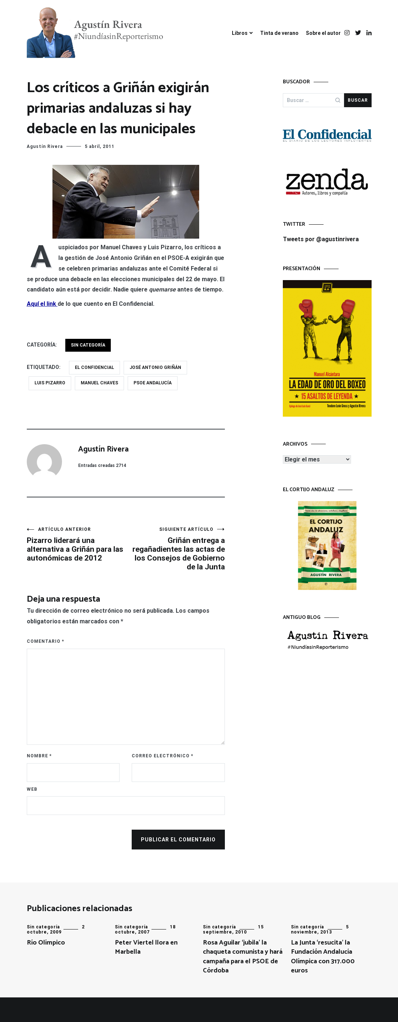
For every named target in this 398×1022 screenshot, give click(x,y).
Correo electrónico (162, 755)
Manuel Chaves (99, 382)
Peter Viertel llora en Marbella (146, 947)
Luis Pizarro (49, 382)
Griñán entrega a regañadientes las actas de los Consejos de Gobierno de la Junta (175, 549)
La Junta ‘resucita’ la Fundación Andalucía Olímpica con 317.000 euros (323, 956)
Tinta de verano (279, 33)
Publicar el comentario (178, 839)
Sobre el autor (323, 33)
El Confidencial (94, 367)
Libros (240, 33)
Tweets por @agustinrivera (321, 239)
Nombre (39, 755)
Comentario (45, 641)
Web (32, 789)
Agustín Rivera (45, 146)
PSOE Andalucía (153, 382)
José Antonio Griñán (155, 367)
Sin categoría (88, 345)
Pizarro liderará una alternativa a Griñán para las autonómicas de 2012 (76, 544)
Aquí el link (42, 303)
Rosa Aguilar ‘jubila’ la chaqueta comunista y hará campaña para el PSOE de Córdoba (242, 956)
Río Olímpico (46, 942)
